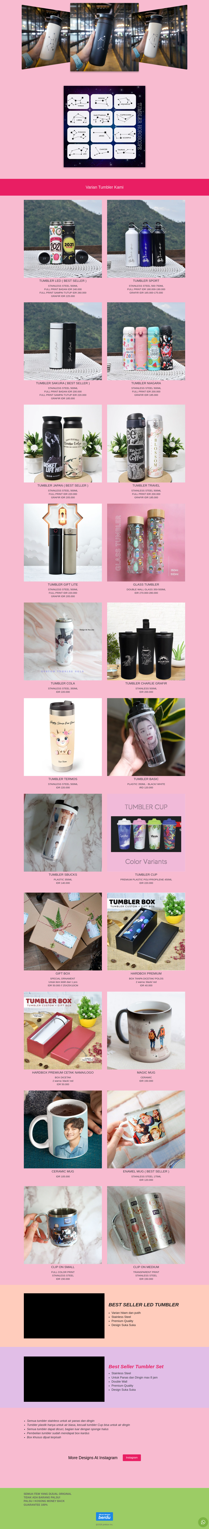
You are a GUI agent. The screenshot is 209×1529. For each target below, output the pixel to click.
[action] (203, 1522)
